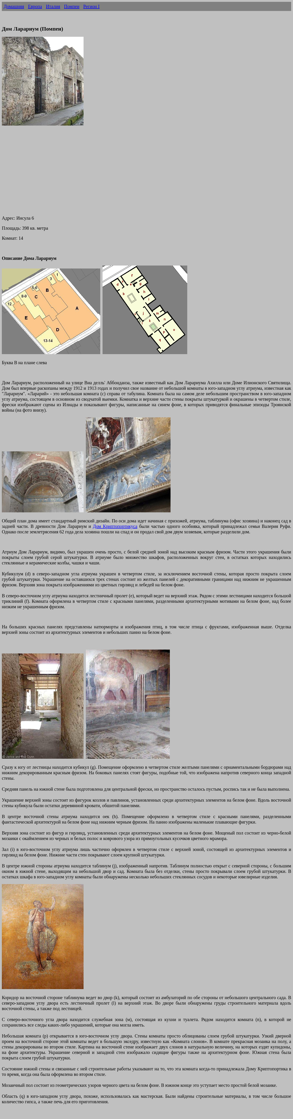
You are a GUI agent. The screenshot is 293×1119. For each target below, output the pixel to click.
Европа (35, 6)
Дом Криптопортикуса (115, 526)
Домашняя (14, 6)
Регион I (91, 6)
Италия (53, 6)
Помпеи (71, 6)
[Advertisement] (139, 169)
